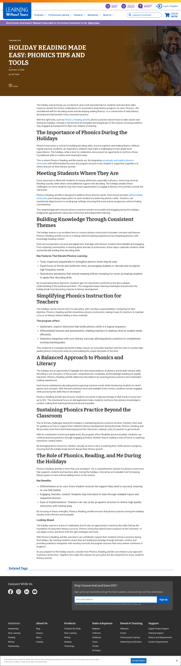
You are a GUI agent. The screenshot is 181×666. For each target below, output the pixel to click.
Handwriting (13, 628)
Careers (39, 633)
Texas (95, 642)
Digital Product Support (158, 628)
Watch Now (93, 23)
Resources (93, 15)
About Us (107, 15)
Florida (95, 646)
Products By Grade (72, 628)
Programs (39, 15)
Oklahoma (96, 637)
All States (96, 650)
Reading (11, 637)
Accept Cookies (138, 661)
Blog (38, 628)
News (38, 637)
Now (174, 15)
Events (123, 633)
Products (70, 623)
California (96, 633)
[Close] (177, 660)
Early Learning (14, 633)
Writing (11, 642)
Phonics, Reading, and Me (77, 119)
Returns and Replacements (160, 637)
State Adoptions (102, 623)
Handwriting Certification (131, 642)
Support (153, 623)
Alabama (96, 628)
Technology (69, 646)
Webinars (124, 628)
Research (78, 15)
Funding (39, 642)
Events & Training (131, 623)
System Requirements (158, 642)
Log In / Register (170, 6)
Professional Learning (58, 15)
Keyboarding (13, 646)
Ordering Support (155, 633)
